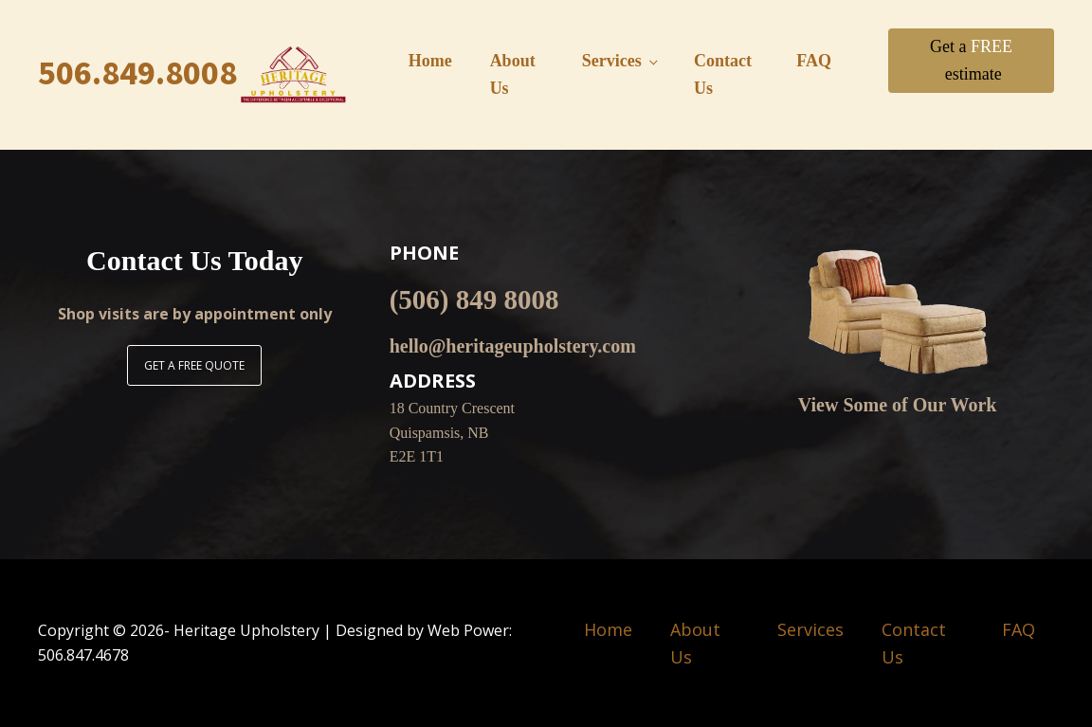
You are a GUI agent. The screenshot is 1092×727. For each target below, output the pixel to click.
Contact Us (723, 74)
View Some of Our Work (897, 404)
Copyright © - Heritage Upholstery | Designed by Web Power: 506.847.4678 (275, 642)
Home (430, 60)
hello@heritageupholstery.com (513, 346)
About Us (513, 74)
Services (612, 60)
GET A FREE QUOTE (194, 365)
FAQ (813, 60)
